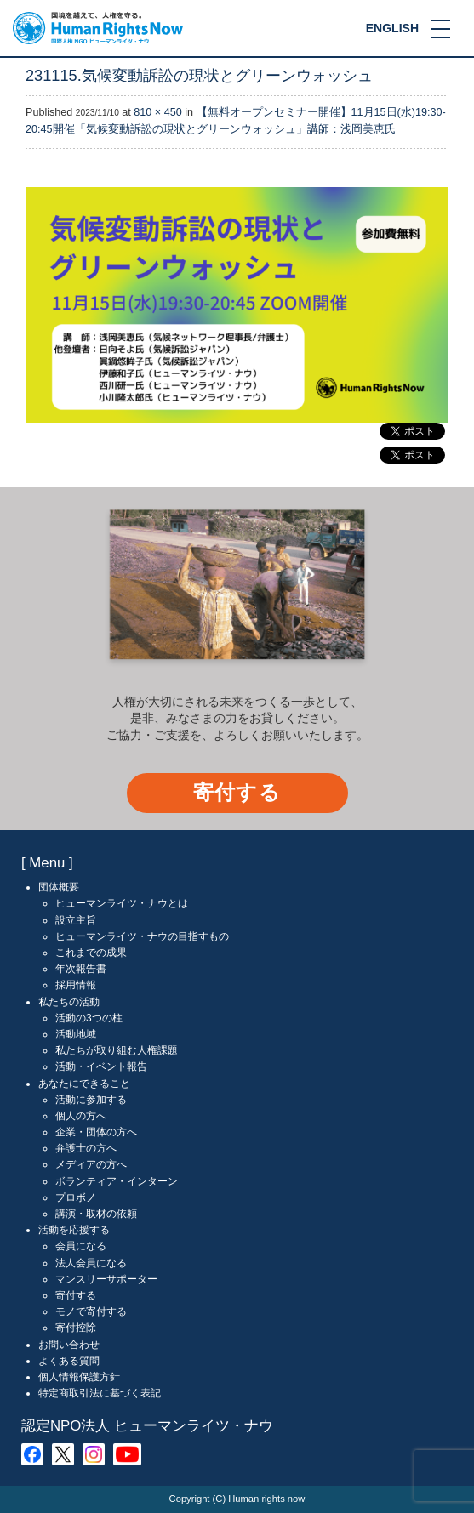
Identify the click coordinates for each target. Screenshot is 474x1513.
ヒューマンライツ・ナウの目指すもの (142, 936)
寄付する (237, 792)
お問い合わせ (69, 1345)
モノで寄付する (91, 1311)
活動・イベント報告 (101, 1066)
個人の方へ (80, 1116)
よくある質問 (69, 1361)
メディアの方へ (91, 1164)
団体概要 (58, 887)
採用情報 (75, 985)
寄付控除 (75, 1328)
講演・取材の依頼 (96, 1214)
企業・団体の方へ (96, 1132)
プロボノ (75, 1197)
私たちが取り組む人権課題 (116, 1050)
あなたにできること (84, 1083)
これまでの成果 (91, 952)
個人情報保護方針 (79, 1377)
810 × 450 (157, 112)
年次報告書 (80, 969)
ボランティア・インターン (116, 1181)
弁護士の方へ (86, 1148)
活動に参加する (91, 1100)
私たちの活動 (69, 1002)
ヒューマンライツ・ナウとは (121, 903)
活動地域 (75, 1034)
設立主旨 (75, 920)
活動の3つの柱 (89, 1018)
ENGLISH (392, 28)
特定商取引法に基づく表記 (99, 1393)
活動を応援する (74, 1230)
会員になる (80, 1246)
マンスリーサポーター (106, 1279)
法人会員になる (91, 1263)
